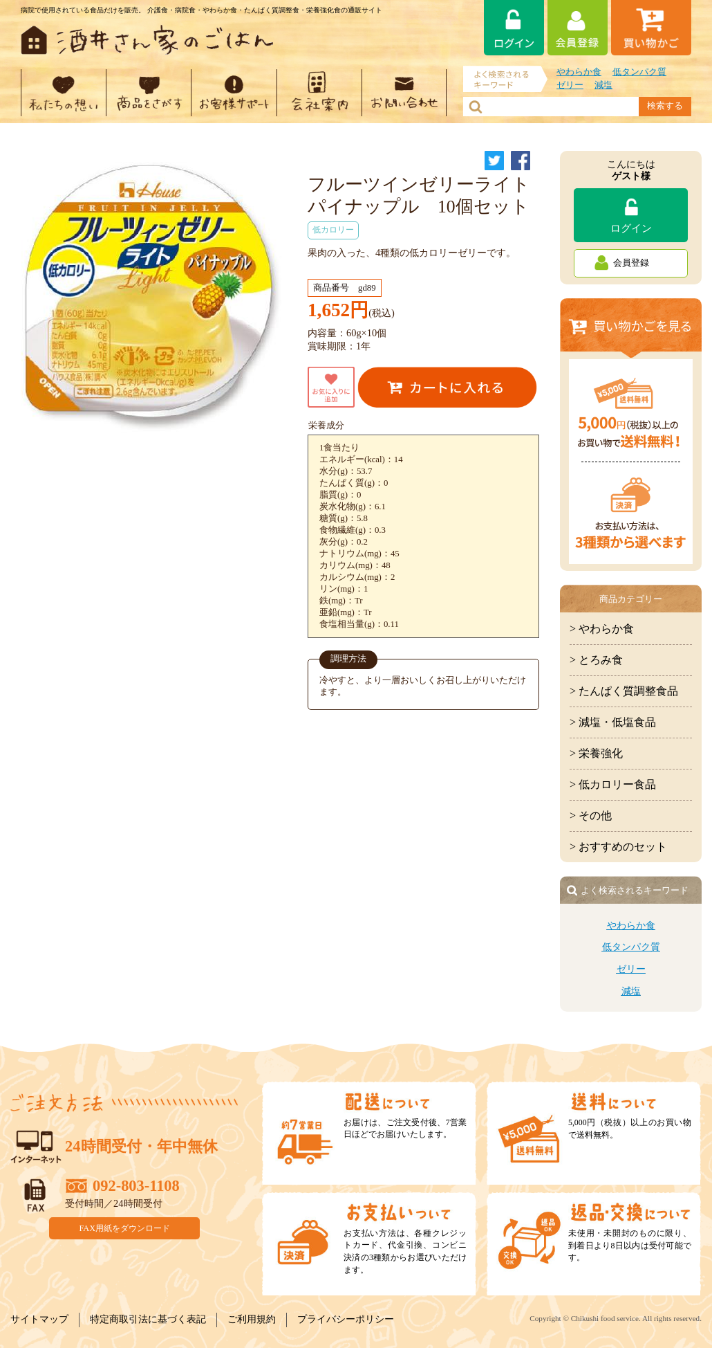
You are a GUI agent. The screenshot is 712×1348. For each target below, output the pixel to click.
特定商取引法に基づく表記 (148, 1319)
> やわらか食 (602, 629)
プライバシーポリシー (345, 1319)
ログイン (631, 228)
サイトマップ (39, 1319)
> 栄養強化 (596, 753)
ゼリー (569, 85)
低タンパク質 (639, 72)
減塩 (603, 85)
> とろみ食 (596, 660)
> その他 (591, 815)
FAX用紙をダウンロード (125, 1227)
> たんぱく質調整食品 (624, 691)
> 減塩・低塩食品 (613, 722)
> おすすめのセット (618, 847)
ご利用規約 (251, 1319)
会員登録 (631, 263)
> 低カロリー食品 (613, 784)
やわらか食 (578, 72)
